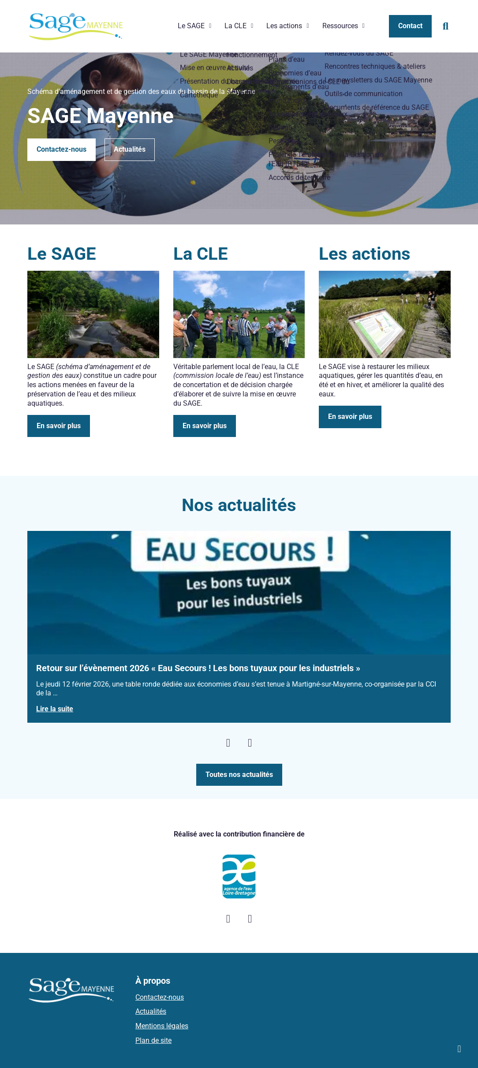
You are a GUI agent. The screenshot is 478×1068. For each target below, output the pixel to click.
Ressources (340, 24)
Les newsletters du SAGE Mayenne (376, 8)
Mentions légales (161, 1022)
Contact (410, 24)
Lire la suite (54, 705)
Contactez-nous (61, 145)
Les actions (284, 24)
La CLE (235, 24)
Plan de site (153, 1036)
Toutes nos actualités (239, 770)
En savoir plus (59, 422)
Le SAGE (191, 24)
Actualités (130, 145)
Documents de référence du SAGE (374, 34)
